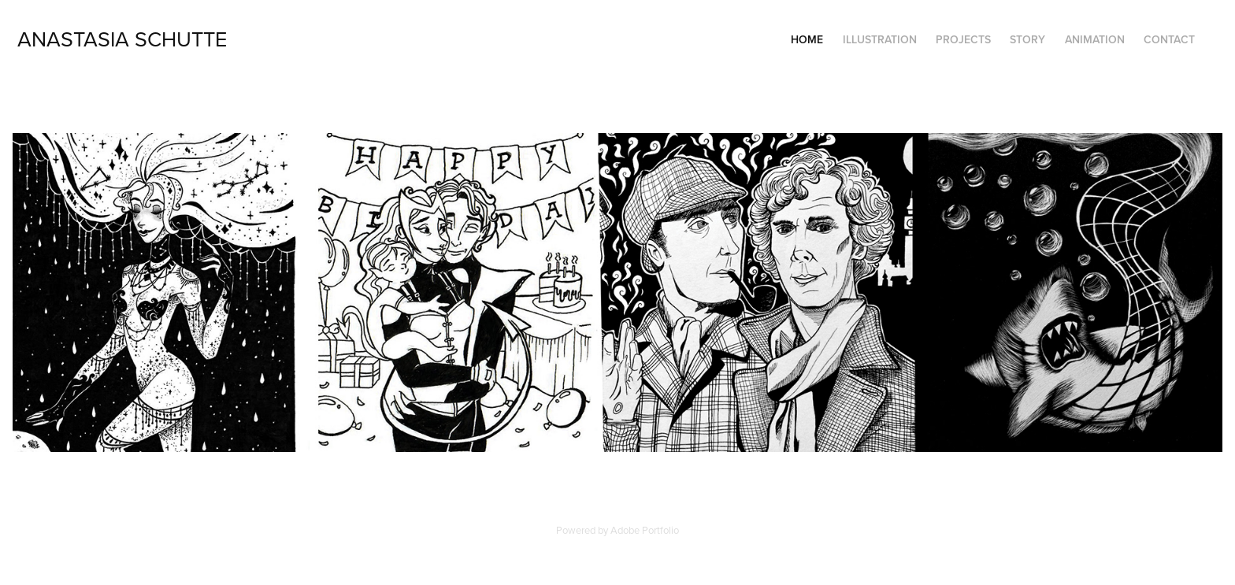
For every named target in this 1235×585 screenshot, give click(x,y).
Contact (1169, 39)
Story (1027, 39)
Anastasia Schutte (122, 39)
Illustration (880, 39)
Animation (1095, 39)
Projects (963, 39)
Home (807, 39)
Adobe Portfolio (644, 530)
